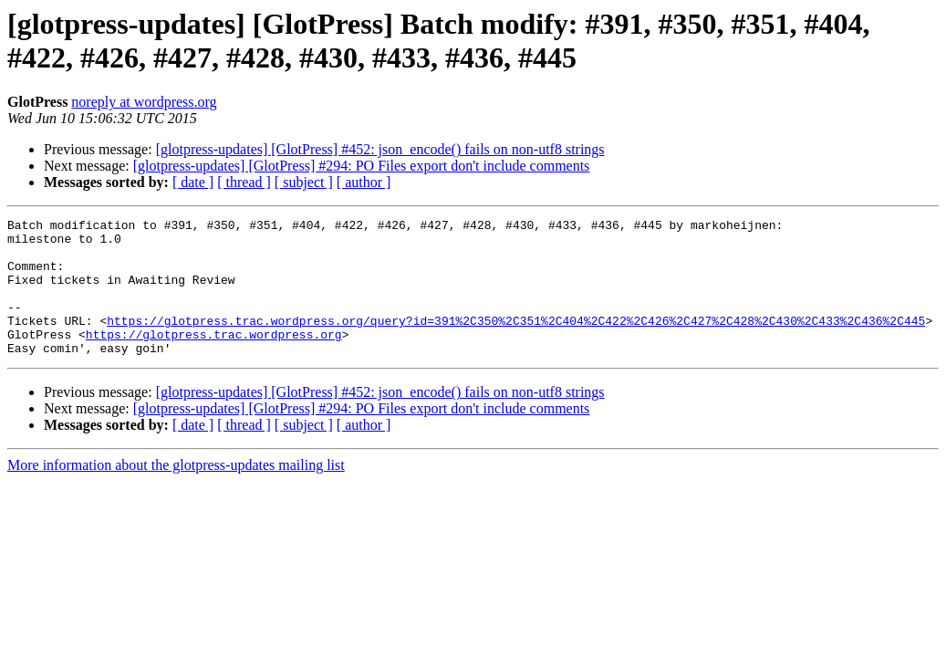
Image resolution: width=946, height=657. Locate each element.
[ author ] (364, 182)
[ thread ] (244, 182)
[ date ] (192, 182)
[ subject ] (304, 182)
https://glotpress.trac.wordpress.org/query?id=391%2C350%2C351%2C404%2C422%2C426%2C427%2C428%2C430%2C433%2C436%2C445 (516, 342)
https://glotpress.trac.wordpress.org (214, 358)
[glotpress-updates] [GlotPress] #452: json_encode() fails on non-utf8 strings (380, 149)
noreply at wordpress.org (143, 102)
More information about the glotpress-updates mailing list (176, 492)
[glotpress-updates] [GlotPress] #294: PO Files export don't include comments (361, 165)
